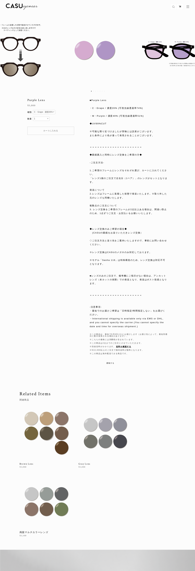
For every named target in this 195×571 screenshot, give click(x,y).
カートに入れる (50, 131)
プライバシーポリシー (55, 554)
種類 (29, 112)
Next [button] (190, 50)
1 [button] (91, 91)
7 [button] (104, 91)
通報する (110, 363)
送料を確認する (123, 347)
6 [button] (102, 91)
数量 (29, 119)
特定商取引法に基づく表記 (80, 554)
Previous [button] (5, 50)
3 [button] (95, 91)
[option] (97, 50)
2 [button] (93, 91)
